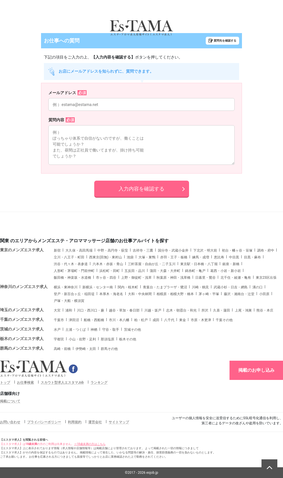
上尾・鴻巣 (243, 310)
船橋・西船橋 (94, 320)
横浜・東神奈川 (66, 287)
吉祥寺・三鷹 (143, 250)
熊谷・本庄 (264, 310)
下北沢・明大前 (205, 250)
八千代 (169, 320)
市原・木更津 (201, 320)
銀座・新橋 (230, 264)
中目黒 (234, 257)
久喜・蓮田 (221, 310)
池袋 (130, 257)
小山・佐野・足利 (82, 339)
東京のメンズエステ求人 (22, 250)
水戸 (57, 330)
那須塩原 (107, 339)
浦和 (68, 310)
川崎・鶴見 (200, 287)
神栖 (94, 330)
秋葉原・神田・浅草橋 (173, 278)
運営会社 (95, 422)
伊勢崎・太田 (86, 349)
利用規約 (75, 422)
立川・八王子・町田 (69, 257)
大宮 (57, 310)
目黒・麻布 (252, 257)
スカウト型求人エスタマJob (62, 382)
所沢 (204, 310)
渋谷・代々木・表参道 (71, 264)
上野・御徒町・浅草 (136, 278)
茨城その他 (132, 330)
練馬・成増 (200, 257)
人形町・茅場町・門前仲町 (74, 271)
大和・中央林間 (140, 294)
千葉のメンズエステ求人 (22, 319)
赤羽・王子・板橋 (173, 257)
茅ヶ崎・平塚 (209, 294)
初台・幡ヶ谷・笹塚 (237, 250)
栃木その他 (127, 339)
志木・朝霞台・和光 (181, 310)
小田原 (264, 294)
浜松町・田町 (109, 271)
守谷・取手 (110, 330)
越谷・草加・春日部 (124, 310)
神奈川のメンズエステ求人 (24, 286)
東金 (182, 320)
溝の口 (257, 287)
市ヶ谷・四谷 (106, 278)
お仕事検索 (25, 382)
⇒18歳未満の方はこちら (89, 443)
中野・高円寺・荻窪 (112, 250)
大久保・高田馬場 (79, 250)
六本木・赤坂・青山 (108, 264)
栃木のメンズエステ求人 (22, 338)
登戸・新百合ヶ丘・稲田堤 (74, 294)
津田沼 (74, 320)
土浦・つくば (75, 330)
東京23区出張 (266, 278)
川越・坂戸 (152, 310)
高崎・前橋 (62, 349)
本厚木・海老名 (111, 294)
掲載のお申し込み (256, 370)
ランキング (99, 382)
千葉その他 (224, 320)
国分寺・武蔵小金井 (173, 250)
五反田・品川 (135, 271)
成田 (156, 320)
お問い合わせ (10, 422)
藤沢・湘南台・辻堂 (239, 294)
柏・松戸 (141, 320)
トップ (5, 382)
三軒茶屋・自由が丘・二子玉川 (151, 264)
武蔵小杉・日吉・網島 (231, 287)
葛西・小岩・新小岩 (225, 271)
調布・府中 (265, 250)
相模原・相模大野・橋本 (175, 294)
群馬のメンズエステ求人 (22, 348)
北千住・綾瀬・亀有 (235, 278)
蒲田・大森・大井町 (165, 271)
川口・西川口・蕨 (90, 310)
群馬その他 (109, 349)
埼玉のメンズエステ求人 (22, 310)
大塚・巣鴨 (146, 257)
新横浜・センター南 (97, 287)
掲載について (10, 401)
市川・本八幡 (119, 320)
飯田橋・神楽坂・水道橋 (72, 278)
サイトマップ (119, 422)
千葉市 (59, 320)
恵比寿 (219, 257)
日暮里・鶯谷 (205, 278)
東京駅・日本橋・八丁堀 (199, 264)
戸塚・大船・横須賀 (69, 301)
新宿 (57, 250)
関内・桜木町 (128, 287)
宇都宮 (59, 339)
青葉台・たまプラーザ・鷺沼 (165, 287)
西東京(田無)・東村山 (105, 257)
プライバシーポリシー (44, 422)
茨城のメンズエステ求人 (22, 329)
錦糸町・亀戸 (195, 271)
